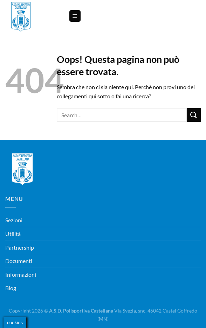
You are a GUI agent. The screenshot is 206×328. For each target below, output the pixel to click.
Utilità (13, 233)
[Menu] (75, 16)
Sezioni (13, 220)
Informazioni (20, 274)
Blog (10, 287)
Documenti (18, 260)
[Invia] (194, 115)
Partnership (19, 247)
